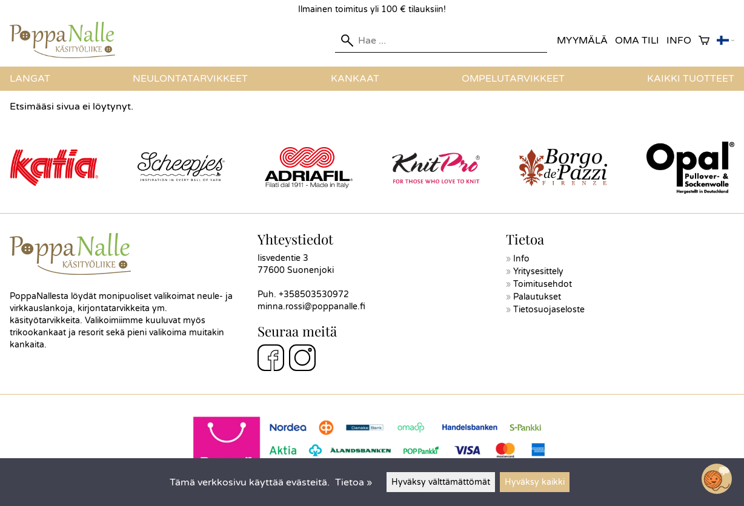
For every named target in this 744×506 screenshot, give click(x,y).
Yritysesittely (538, 271)
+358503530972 (314, 294)
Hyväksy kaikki (535, 482)
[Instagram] (302, 359)
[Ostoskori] (704, 41)
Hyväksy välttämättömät (440, 482)
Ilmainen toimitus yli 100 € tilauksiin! (372, 9)
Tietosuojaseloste (549, 309)
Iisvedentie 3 (282, 258)
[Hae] (441, 40)
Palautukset (537, 297)
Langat (30, 79)
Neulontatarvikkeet (190, 79)
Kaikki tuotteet (690, 79)
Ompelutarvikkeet (513, 79)
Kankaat (355, 79)
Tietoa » (353, 482)
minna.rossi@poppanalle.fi (311, 306)
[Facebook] (270, 359)
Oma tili (637, 40)
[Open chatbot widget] (717, 479)
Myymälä (582, 40)
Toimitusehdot (542, 284)
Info (678, 40)
